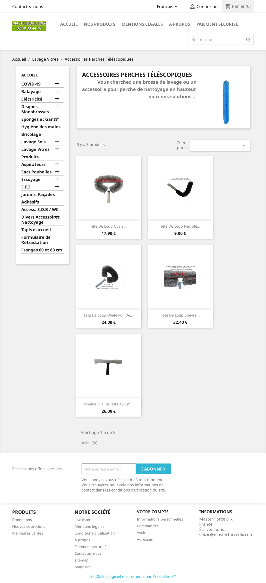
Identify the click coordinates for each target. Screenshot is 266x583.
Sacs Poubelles (36, 172)
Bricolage (31, 134)
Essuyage (31, 179)
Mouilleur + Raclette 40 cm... (108, 404)
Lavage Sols (33, 142)
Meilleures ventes (27, 533)
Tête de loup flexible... (180, 226)
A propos (179, 24)
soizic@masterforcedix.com (226, 534)
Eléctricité (31, 99)
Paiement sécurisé (217, 24)
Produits (30, 157)
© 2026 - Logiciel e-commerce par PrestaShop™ (133, 576)
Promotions (22, 519)
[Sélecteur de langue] (168, 7)
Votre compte (153, 512)
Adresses (145, 539)
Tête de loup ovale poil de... (108, 315)
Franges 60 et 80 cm (41, 250)
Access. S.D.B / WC (39, 209)
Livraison (82, 519)
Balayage (31, 91)
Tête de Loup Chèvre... (180, 315)
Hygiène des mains (41, 127)
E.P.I (25, 187)
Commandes (148, 525)
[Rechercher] (221, 39)
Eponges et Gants (39, 119)
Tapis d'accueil (36, 230)
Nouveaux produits (28, 526)
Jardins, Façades (38, 194)
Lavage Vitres (35, 149)
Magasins (83, 566)
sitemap (82, 560)
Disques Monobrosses (35, 109)
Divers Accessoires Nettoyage (40, 219)
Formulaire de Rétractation (36, 240)
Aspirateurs (33, 164)
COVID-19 (31, 84)
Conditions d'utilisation (95, 533)
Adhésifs (30, 202)
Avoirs (142, 532)
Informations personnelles (160, 519)
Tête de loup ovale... (108, 226)
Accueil (69, 24)
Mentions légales (142, 24)
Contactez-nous (27, 6)
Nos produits (99, 24)
